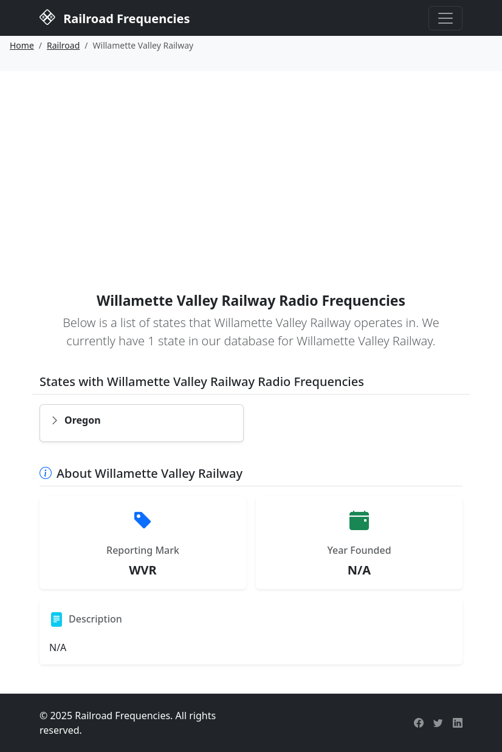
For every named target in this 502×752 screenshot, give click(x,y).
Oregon (75, 420)
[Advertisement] (251, 162)
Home (22, 45)
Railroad (63, 45)
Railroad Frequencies (115, 17)
